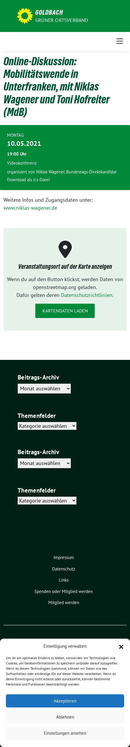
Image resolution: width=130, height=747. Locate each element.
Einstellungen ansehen (65, 733)
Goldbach (49, 12)
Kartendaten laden (65, 311)
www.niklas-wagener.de (30, 207)
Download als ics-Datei (28, 179)
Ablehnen (65, 717)
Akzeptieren (65, 701)
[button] (121, 646)
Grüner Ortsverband (61, 20)
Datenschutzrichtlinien (86, 295)
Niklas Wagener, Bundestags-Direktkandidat (76, 172)
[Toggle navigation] (119, 41)
